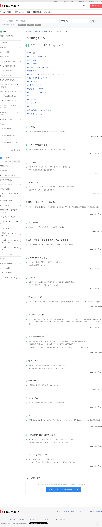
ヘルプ (59, 511)
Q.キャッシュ (32, 81)
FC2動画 (65, 1)
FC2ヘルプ (29, 31)
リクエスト (82, 511)
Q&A (45, 31)
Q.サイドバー (32, 96)
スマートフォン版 (14, 161)
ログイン (85, 5)
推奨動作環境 (37, 12)
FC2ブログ (82, 1)
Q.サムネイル (32, 103)
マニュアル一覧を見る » (13, 278)
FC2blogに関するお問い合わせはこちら (64, 489)
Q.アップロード (33, 60)
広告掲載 (62, 519)
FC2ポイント (22, 24)
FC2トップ (57, 1)
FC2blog (38, 31)
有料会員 (38, 24)
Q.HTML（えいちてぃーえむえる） (40, 67)
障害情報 (99, 511)
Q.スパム (30, 107)
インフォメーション (70, 511)
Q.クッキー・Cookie (35, 89)
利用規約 (91, 511)
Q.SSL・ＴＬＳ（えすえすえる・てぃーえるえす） (46, 74)
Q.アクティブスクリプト (36, 56)
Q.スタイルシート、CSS (36, 114)
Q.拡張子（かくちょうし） (37, 78)
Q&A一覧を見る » (96, 136)
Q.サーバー (31, 99)
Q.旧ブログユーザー (35, 85)
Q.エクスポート (33, 71)
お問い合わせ (47, 12)
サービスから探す (6, 12)
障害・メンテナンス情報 (22, 12)
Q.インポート (32, 64)
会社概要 (23, 519)
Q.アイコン (31, 53)
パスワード (31, 24)
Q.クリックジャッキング (36, 92)
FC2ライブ (74, 1)
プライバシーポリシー (35, 519)
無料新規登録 (96, 5)
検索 (92, 21)
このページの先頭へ (97, 525)
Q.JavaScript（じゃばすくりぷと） (40, 110)
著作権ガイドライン (51, 519)
